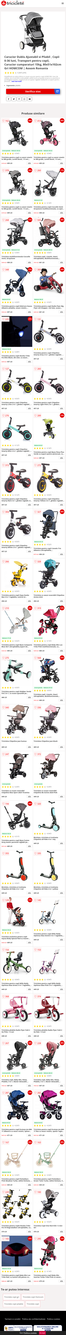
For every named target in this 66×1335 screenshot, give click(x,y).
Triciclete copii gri (11, 1297)
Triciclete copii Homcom (33, 1297)
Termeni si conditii (13, 1319)
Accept (42, 1333)
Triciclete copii (33, 1304)
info (29, 163)
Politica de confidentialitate (33, 1319)
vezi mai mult (17, 81)
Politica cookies (53, 1319)
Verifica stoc (42, 91)
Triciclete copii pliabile (13, 1304)
